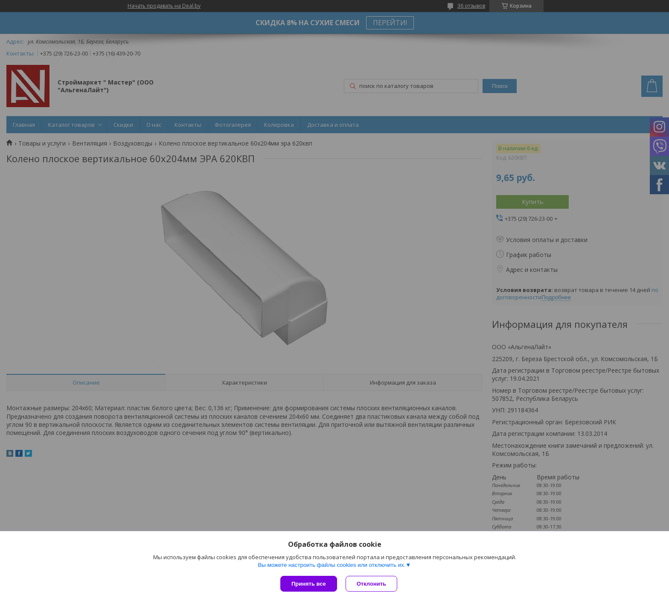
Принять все (308, 584)
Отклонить (371, 584)
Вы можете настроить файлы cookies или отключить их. (331, 565)
